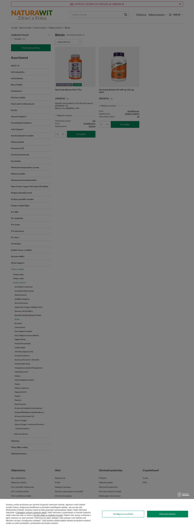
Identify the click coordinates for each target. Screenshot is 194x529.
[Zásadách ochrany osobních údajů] (31, 512)
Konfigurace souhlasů (123, 514)
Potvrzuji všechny (167, 514)
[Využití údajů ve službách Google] (48, 515)
